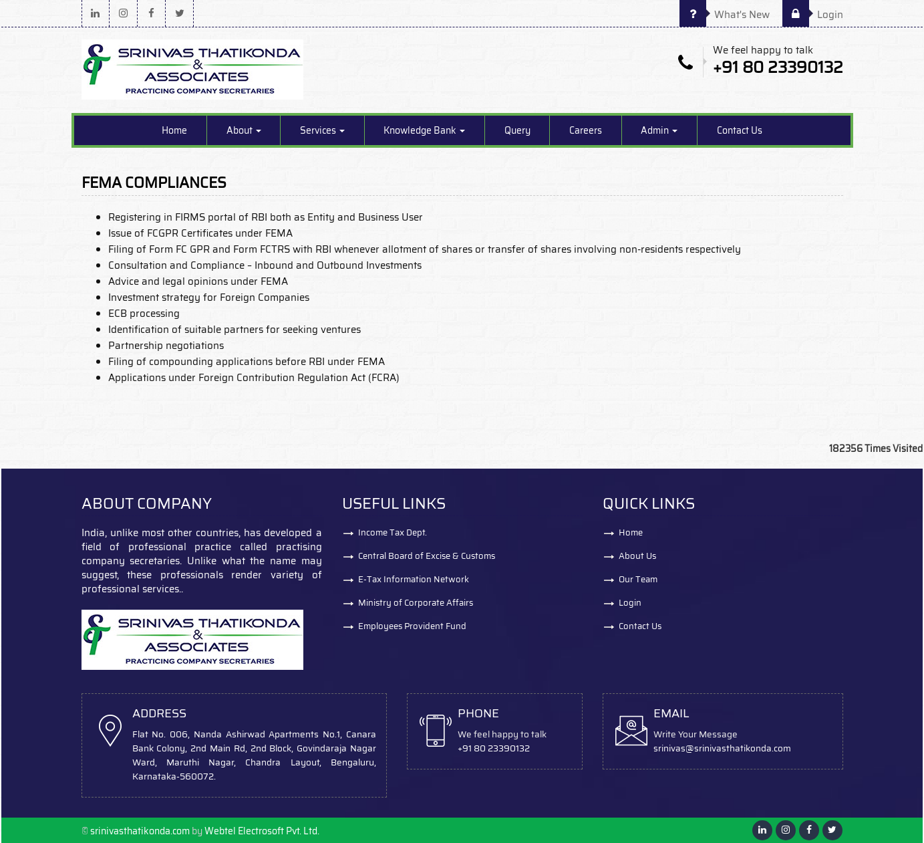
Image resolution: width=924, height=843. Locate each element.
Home (174, 130)
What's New (724, 15)
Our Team (638, 579)
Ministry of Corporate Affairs (415, 603)
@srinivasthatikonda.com (738, 748)
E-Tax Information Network (413, 579)
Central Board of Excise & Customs (426, 556)
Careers (585, 130)
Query (517, 130)
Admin (659, 130)
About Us (637, 556)
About (243, 130)
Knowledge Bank (424, 130)
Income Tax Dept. (392, 532)
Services (322, 130)
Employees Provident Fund (412, 626)
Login (812, 15)
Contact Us (739, 130)
